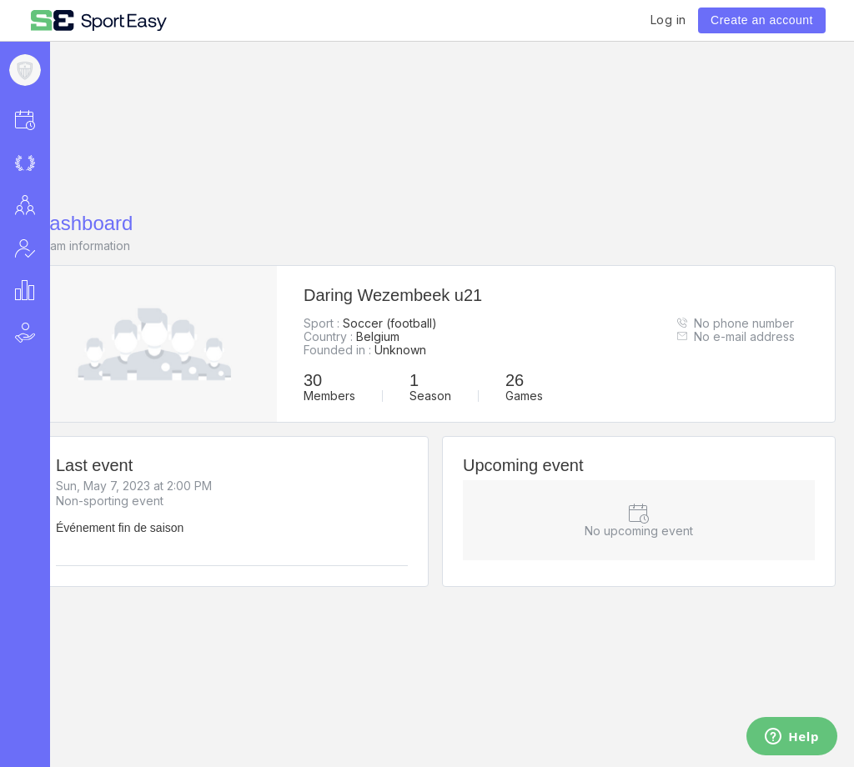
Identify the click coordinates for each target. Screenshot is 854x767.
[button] (47, 119)
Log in (668, 20)
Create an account (762, 20)
